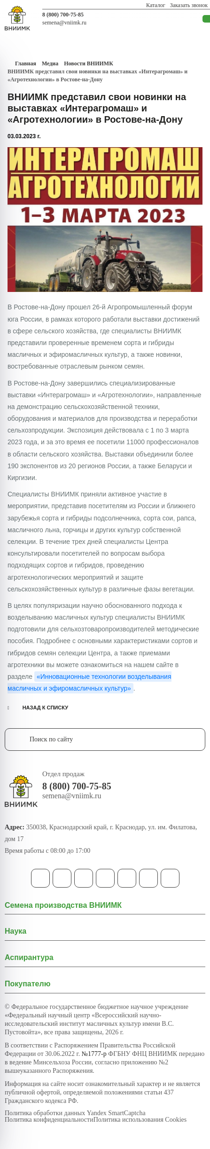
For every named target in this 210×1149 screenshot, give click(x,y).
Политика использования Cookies (140, 1120)
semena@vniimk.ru (64, 22)
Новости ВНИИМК (88, 63)
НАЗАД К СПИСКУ (45, 707)
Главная (25, 63)
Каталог (155, 5)
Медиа (50, 63)
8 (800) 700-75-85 (63, 14)
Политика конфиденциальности (49, 1120)
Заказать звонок (189, 5)
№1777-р (94, 1053)
